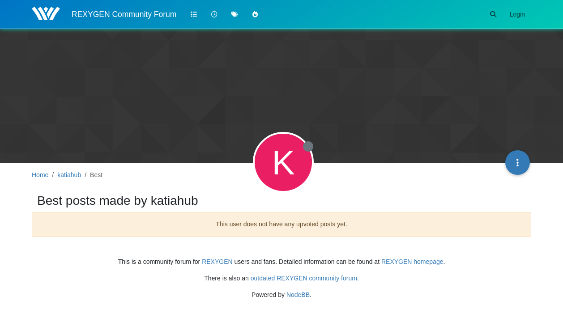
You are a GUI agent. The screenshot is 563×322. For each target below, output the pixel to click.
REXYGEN (217, 261)
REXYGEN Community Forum (124, 14)
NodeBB (298, 294)
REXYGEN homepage (412, 261)
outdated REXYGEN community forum (304, 278)
